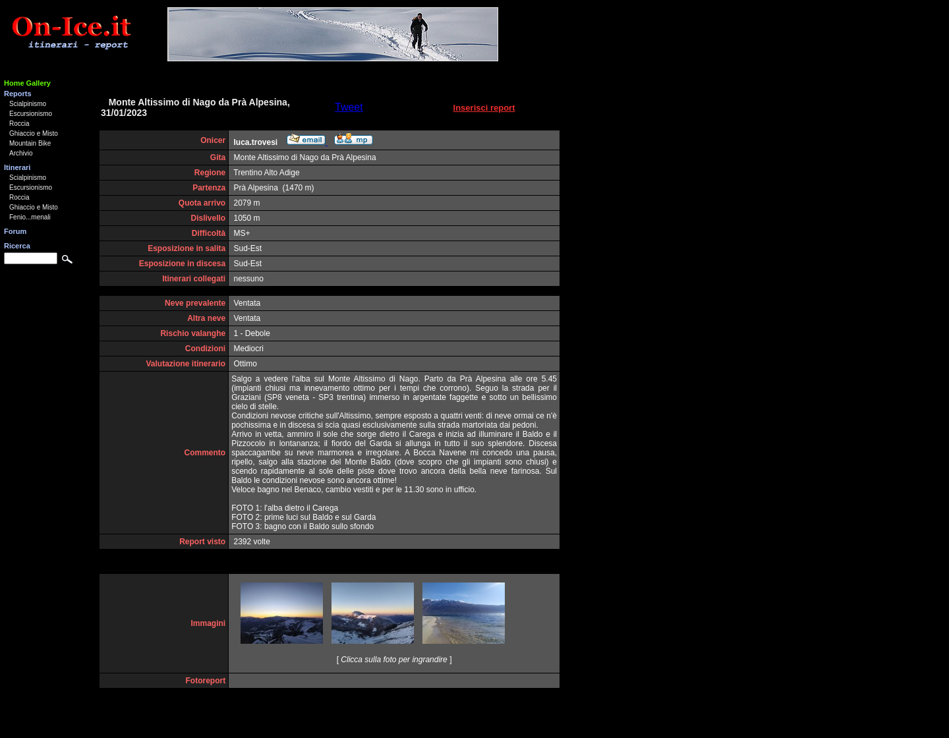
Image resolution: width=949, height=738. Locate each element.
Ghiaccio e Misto (33, 133)
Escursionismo (30, 113)
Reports (18, 94)
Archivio (21, 153)
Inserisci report (484, 108)
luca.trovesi (256, 142)
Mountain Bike (30, 143)
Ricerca (17, 246)
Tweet (349, 107)
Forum (15, 231)
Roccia (19, 123)
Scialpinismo (27, 103)
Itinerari (17, 167)
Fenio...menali (30, 217)
